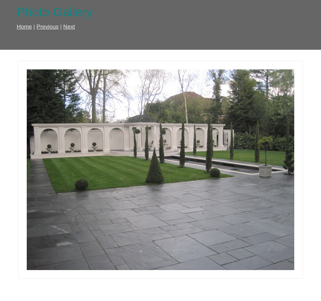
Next (69, 26)
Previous (47, 26)
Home (24, 26)
